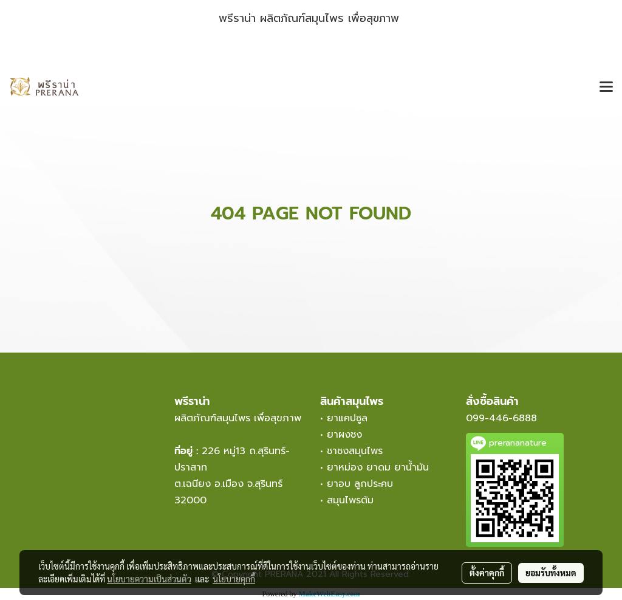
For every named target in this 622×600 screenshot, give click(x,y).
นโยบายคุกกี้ (234, 578)
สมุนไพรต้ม (350, 500)
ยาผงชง (348, 434)
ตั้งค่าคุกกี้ (487, 572)
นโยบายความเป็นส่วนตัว (149, 578)
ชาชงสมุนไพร (355, 451)
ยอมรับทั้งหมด (550, 572)
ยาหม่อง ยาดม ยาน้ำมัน (378, 467)
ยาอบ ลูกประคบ (360, 484)
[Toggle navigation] (606, 87)
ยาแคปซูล (347, 418)
